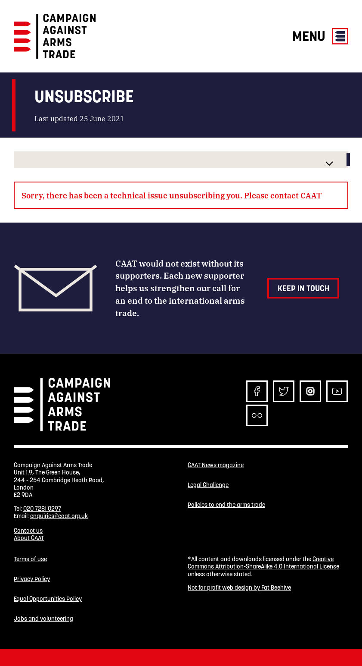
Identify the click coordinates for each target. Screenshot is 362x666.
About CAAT (29, 538)
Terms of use (30, 559)
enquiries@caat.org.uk (59, 516)
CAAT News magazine (216, 465)
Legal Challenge (208, 485)
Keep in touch (303, 288)
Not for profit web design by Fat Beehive (239, 587)
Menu (320, 36)
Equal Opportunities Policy (48, 599)
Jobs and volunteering (43, 618)
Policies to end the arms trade (226, 505)
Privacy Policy (32, 579)
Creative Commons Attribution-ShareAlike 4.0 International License (263, 562)
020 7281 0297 (42, 508)
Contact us (28, 530)
